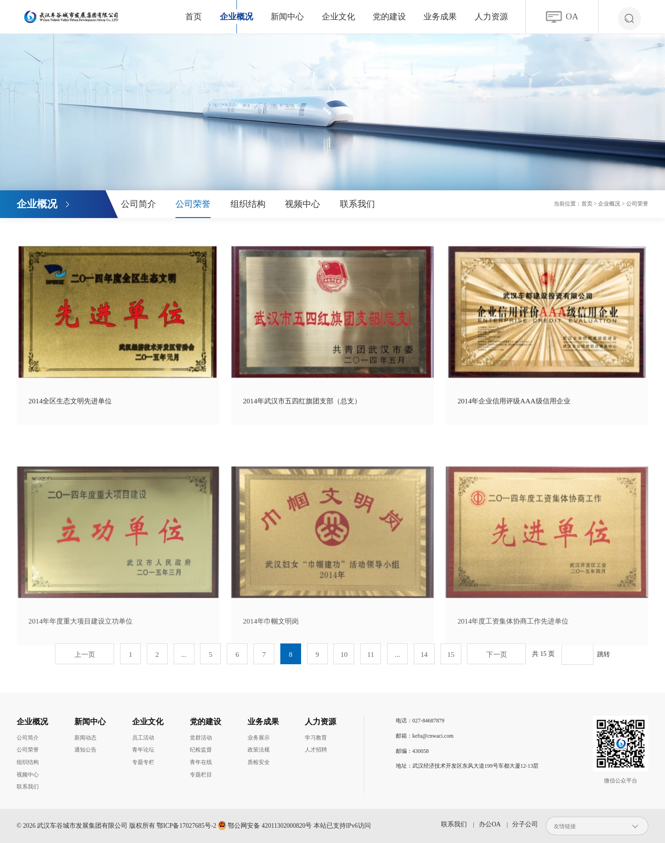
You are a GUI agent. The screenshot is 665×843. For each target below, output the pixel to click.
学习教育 (316, 737)
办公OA (490, 824)
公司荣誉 (193, 204)
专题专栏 (143, 762)
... (184, 654)
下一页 (496, 654)
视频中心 (302, 204)
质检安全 (259, 762)
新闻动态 (85, 737)
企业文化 (338, 16)
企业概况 (236, 16)
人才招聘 (316, 749)
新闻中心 (287, 16)
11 (370, 654)
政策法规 (259, 749)
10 (343, 654)
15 (450, 654)
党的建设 (389, 16)
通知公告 (85, 749)
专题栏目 (201, 774)
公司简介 (138, 204)
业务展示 (259, 737)
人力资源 (491, 16)
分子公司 (525, 824)
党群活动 (201, 737)
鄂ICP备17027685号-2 (186, 825)
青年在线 (201, 762)
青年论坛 (143, 749)
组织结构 (248, 204)
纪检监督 (201, 749)
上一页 (84, 654)
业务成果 (440, 16)
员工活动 (143, 737)
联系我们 (357, 204)
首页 (193, 16)
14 (424, 654)
